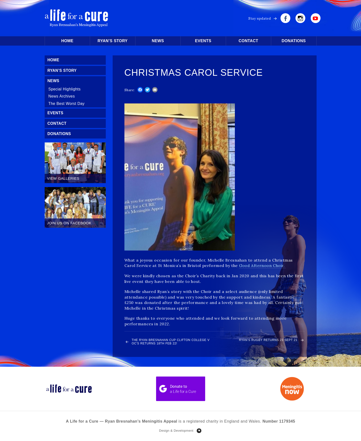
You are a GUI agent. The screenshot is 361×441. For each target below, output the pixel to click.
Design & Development (176, 432)
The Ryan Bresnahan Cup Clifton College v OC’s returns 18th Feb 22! (171, 342)
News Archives (62, 97)
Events (203, 41)
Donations (294, 41)
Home (67, 41)
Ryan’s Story (113, 41)
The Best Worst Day (67, 104)
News (158, 41)
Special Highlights (65, 90)
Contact (248, 41)
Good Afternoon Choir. (262, 265)
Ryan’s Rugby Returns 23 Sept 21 (261, 340)
